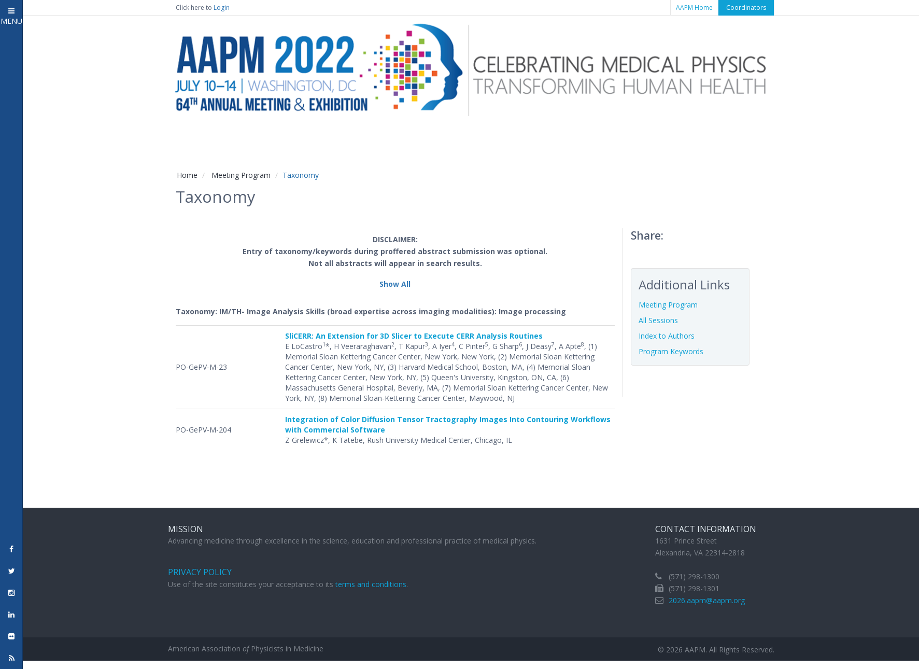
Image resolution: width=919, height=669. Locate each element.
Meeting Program (241, 175)
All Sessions (658, 320)
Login (222, 7)
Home (187, 175)
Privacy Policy (200, 572)
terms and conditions (370, 584)
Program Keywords (671, 351)
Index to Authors (667, 336)
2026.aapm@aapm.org (707, 600)
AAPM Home (694, 7)
